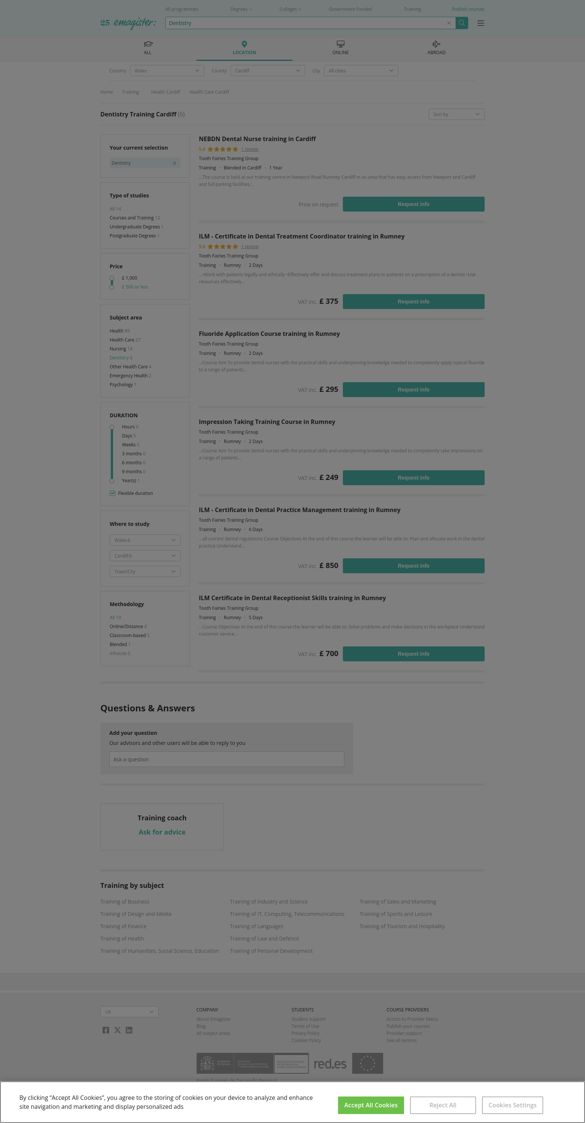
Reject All (443, 1105)
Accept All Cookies (371, 1105)
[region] (292, 1102)
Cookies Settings (512, 1105)
